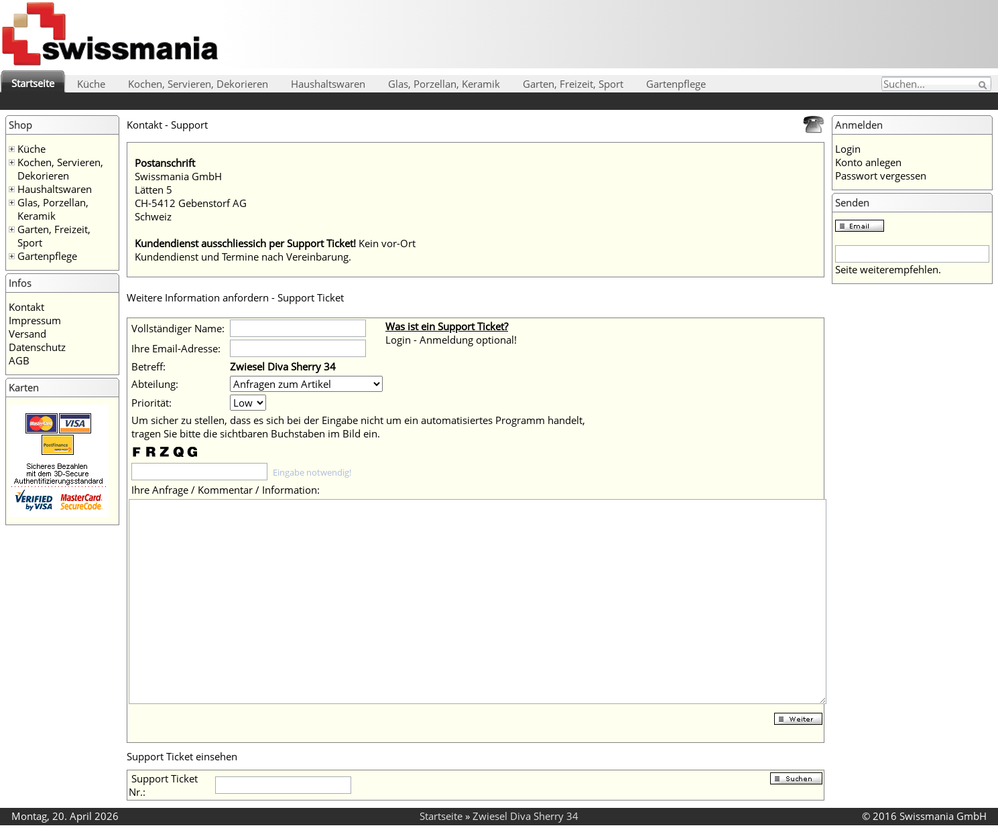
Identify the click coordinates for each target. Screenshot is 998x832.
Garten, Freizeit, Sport (573, 83)
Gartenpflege (676, 83)
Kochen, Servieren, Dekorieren (198, 83)
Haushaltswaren (328, 83)
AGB (19, 360)
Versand (27, 333)
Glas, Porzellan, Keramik (444, 83)
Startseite (32, 83)
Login (848, 148)
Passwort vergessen (880, 175)
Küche (91, 83)
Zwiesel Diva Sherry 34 (525, 816)
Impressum (35, 320)
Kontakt (26, 307)
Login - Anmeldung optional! (451, 339)
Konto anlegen (868, 162)
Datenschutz (37, 347)
